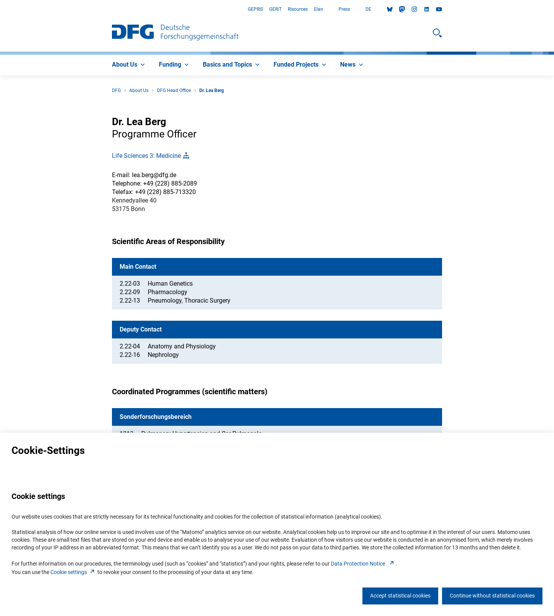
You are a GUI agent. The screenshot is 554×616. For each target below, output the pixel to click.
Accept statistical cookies (400, 596)
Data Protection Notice (363, 564)
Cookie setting (73, 572)
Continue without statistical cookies (492, 596)
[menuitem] (129, 65)
